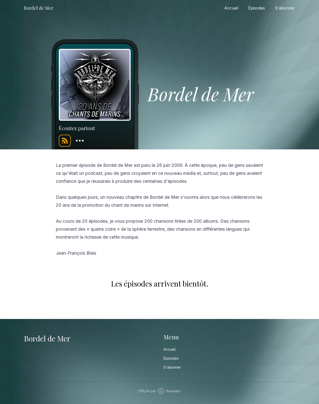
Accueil (231, 7)
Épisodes (256, 7)
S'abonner (285, 7)
